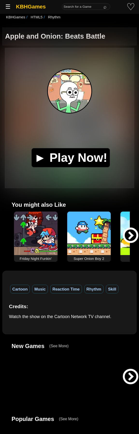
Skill (112, 289)
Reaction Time (66, 289)
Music (40, 289)
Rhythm (94, 289)
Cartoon (20, 289)
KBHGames (31, 7)
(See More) (59, 346)
